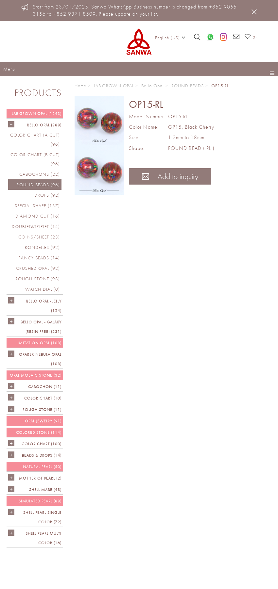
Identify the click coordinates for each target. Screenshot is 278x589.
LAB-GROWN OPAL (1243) (36, 113)
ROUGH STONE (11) (42, 409)
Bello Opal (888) (44, 125)
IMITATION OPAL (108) (39, 342)
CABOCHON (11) (44, 386)
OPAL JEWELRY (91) (43, 420)
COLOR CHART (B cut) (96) (35, 159)
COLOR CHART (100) (41, 443)
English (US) (170, 37)
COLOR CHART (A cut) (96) (35, 139)
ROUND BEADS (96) (38, 184)
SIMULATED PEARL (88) (40, 501)
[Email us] (236, 37)
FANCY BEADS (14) (39, 257)
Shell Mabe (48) (45, 489)
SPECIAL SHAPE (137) (37, 205)
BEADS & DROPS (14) (41, 455)
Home (80, 85)
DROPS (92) (47, 195)
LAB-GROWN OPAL (114, 85)
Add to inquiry (170, 176)
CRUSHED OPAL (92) (38, 268)
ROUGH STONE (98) (37, 278)
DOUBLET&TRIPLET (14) (36, 226)
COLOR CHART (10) (42, 398)
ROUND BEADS (187, 85)
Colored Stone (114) (38, 432)
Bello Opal (152, 85)
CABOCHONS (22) (39, 174)
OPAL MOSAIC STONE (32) (35, 375)
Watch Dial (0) (42, 289)
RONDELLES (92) (42, 247)
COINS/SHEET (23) (39, 236)
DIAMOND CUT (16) (37, 216)
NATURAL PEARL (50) (42, 466)
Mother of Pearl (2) (40, 478)
